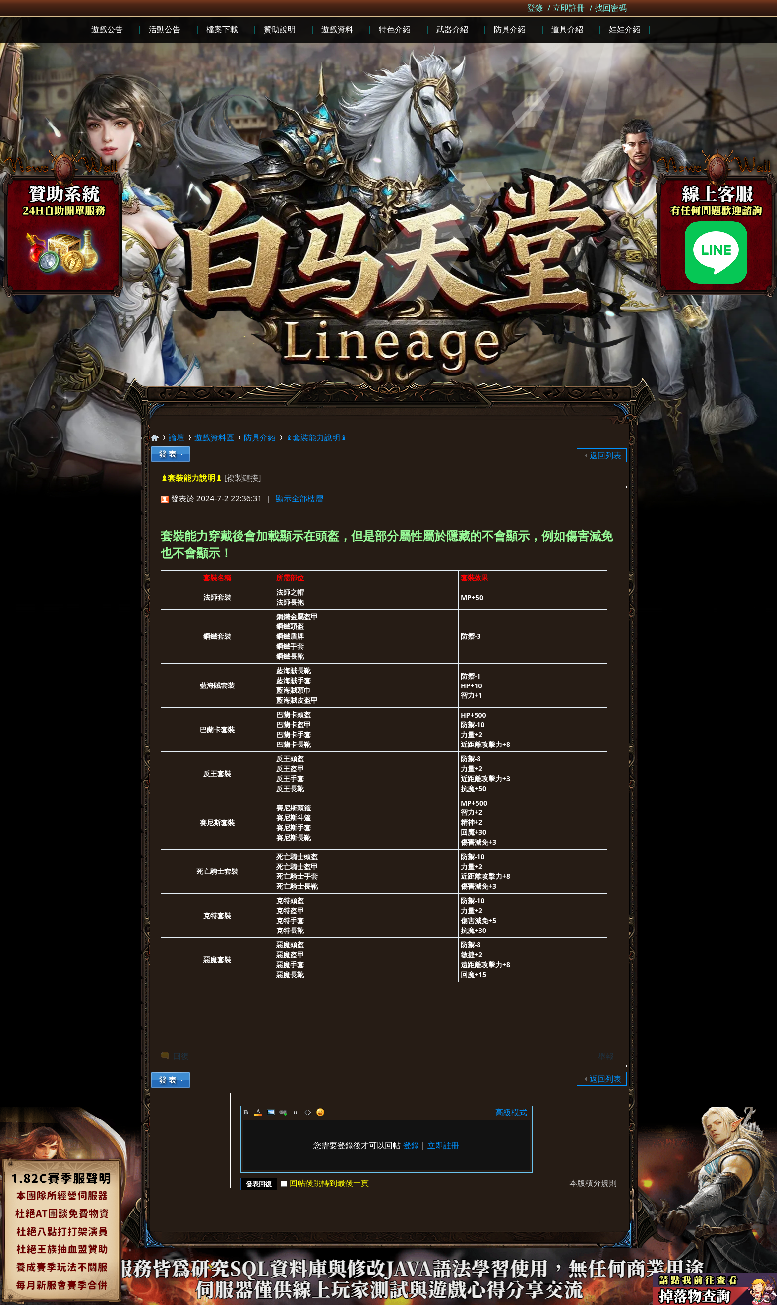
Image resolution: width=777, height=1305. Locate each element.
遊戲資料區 (214, 437)
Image (271, 1112)
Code (308, 1112)
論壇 (176, 437)
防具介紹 (260, 437)
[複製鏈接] (242, 477)
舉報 (606, 1056)
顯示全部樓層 (299, 498)
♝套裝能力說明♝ (316, 437)
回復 (181, 1056)
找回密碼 (611, 7)
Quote (295, 1112)
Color (258, 1112)
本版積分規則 (593, 1183)
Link (283, 1112)
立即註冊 (569, 7)
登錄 (535, 7)
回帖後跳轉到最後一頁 (325, 1183)
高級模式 (511, 1112)
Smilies (320, 1112)
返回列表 (605, 455)
